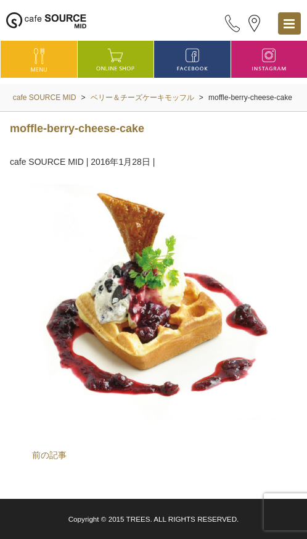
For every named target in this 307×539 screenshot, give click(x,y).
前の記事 (49, 455)
